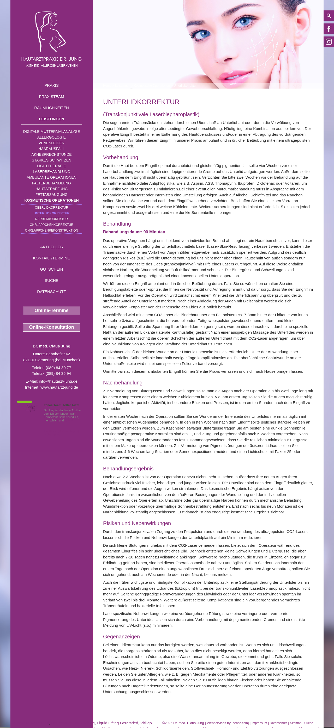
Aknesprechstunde (51, 154)
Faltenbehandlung (51, 183)
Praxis (51, 85)
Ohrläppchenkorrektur (51, 225)
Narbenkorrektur (51, 219)
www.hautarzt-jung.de (59, 387)
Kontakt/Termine (51, 258)
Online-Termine (51, 310)
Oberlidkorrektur (51, 207)
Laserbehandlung (51, 172)
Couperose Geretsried (29, 723)
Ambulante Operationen (51, 177)
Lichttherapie (51, 166)
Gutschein (51, 269)
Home (107, 86)
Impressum (259, 723)
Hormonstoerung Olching (73, 723)
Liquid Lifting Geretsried (117, 723)
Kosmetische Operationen (51, 200)
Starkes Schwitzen (51, 160)
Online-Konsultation (51, 327)
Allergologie (51, 137)
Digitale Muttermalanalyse (51, 131)
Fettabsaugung (51, 194)
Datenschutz (51, 291)
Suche (51, 280)
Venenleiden (51, 143)
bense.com (240, 723)
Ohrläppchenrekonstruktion (51, 230)
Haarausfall (51, 149)
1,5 (30, 408)
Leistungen (51, 119)
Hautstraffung (51, 189)
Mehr (71, 420)
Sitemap (295, 723)
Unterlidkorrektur (51, 213)
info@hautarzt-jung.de (58, 381)
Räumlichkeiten (51, 107)
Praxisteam (51, 96)
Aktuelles (51, 247)
